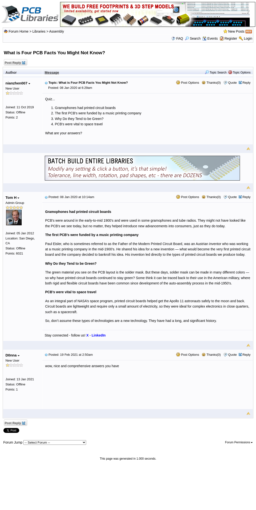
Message (52, 72)
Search (193, 38)
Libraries (39, 31)
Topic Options (239, 72)
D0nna (12, 355)
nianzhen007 (18, 83)
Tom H (12, 197)
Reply (246, 82)
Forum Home (18, 31)
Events (210, 38)
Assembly (56, 31)
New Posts (236, 31)
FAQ (179, 38)
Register (230, 38)
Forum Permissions (239, 442)
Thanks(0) (211, 82)
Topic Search (216, 72)
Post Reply (15, 63)
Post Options (187, 82)
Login (248, 38)
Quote (232, 82)
